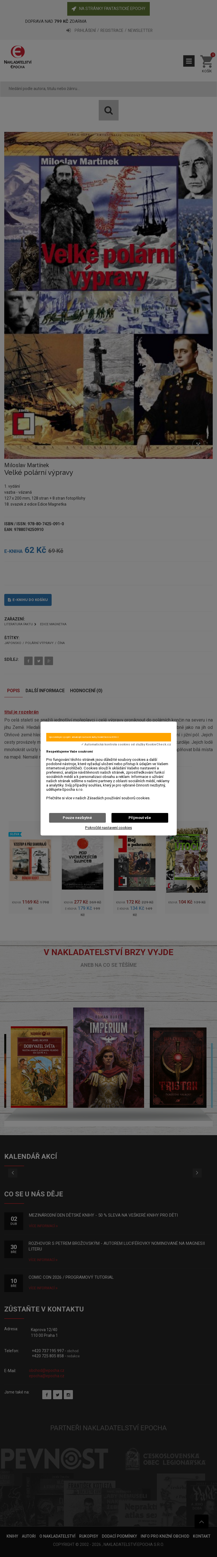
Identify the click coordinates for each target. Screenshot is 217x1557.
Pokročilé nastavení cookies (108, 828)
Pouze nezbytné (77, 818)
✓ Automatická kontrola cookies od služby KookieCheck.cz (126, 744)
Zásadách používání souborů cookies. (118, 798)
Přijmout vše (139, 818)
